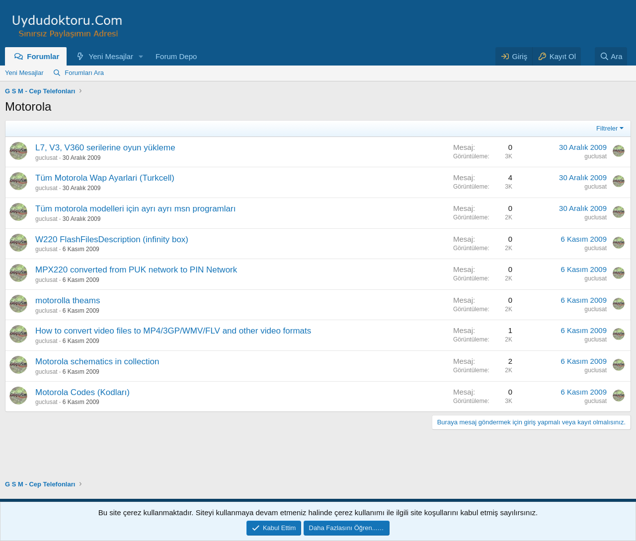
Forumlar (43, 56)
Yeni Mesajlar (111, 56)
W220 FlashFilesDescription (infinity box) (111, 239)
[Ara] (611, 56)
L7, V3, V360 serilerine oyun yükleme (105, 147)
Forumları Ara (84, 72)
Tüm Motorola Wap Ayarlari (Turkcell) (104, 178)
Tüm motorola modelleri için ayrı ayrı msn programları (135, 208)
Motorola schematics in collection (97, 361)
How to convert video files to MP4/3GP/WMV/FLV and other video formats (173, 331)
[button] (141, 56)
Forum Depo (176, 56)
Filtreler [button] (607, 128)
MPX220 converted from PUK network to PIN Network (136, 269)
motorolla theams (67, 300)
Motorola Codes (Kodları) (82, 392)
